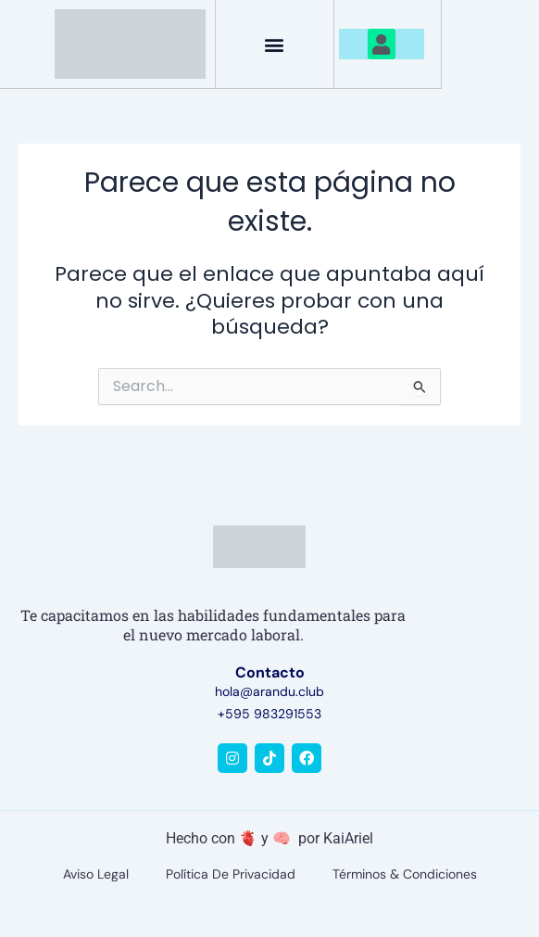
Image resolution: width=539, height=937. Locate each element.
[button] (274, 44)
